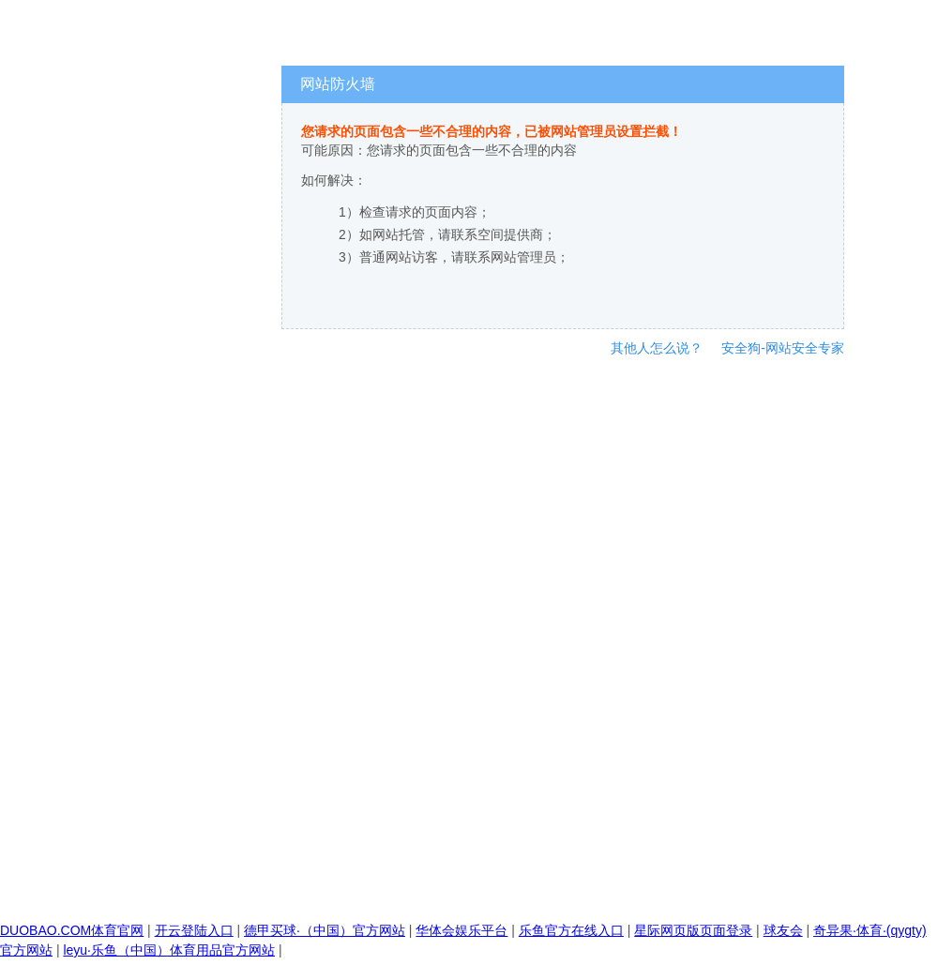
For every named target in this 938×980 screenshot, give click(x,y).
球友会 (783, 930)
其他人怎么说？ (657, 347)
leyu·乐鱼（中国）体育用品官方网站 (169, 949)
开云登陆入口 (194, 930)
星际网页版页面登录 (693, 930)
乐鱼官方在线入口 (571, 930)
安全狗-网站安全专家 (782, 347)
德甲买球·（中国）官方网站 (324, 930)
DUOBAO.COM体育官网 (72, 930)
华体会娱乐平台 (461, 930)
